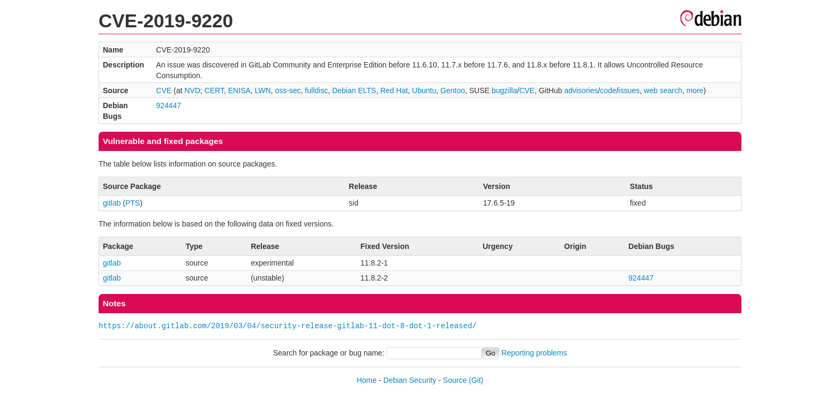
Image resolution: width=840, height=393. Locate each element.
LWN (262, 90)
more (694, 90)
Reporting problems (534, 353)
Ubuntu (424, 90)
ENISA (239, 90)
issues (629, 90)
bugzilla (504, 90)
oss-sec (288, 90)
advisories (581, 90)
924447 (168, 105)
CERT (214, 90)
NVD (192, 90)
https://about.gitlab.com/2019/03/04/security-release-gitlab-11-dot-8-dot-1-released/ (288, 326)
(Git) (476, 380)
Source (455, 380)
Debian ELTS (354, 90)
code (608, 90)
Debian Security (410, 380)
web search (663, 90)
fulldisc (316, 90)
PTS (132, 203)
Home (367, 380)
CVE (163, 90)
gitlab (112, 203)
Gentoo (452, 90)
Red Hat (394, 90)
